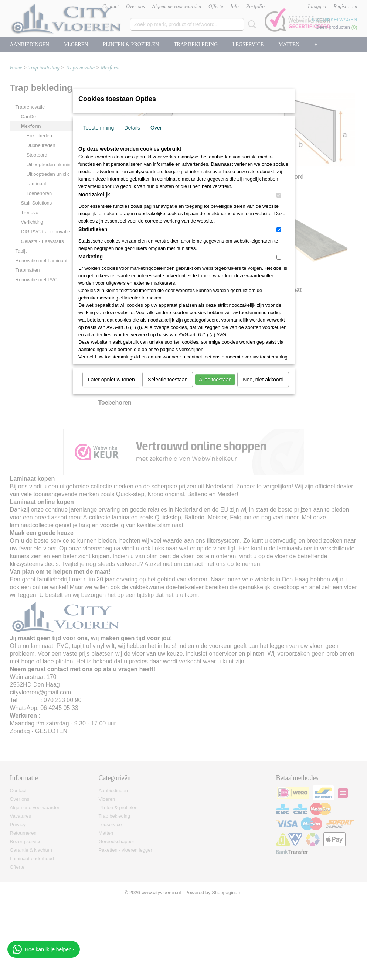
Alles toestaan (215, 379)
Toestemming (98, 128)
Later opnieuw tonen (111, 379)
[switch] (278, 195)
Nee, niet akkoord (263, 379)
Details (132, 128)
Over (156, 128)
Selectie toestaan (167, 379)
